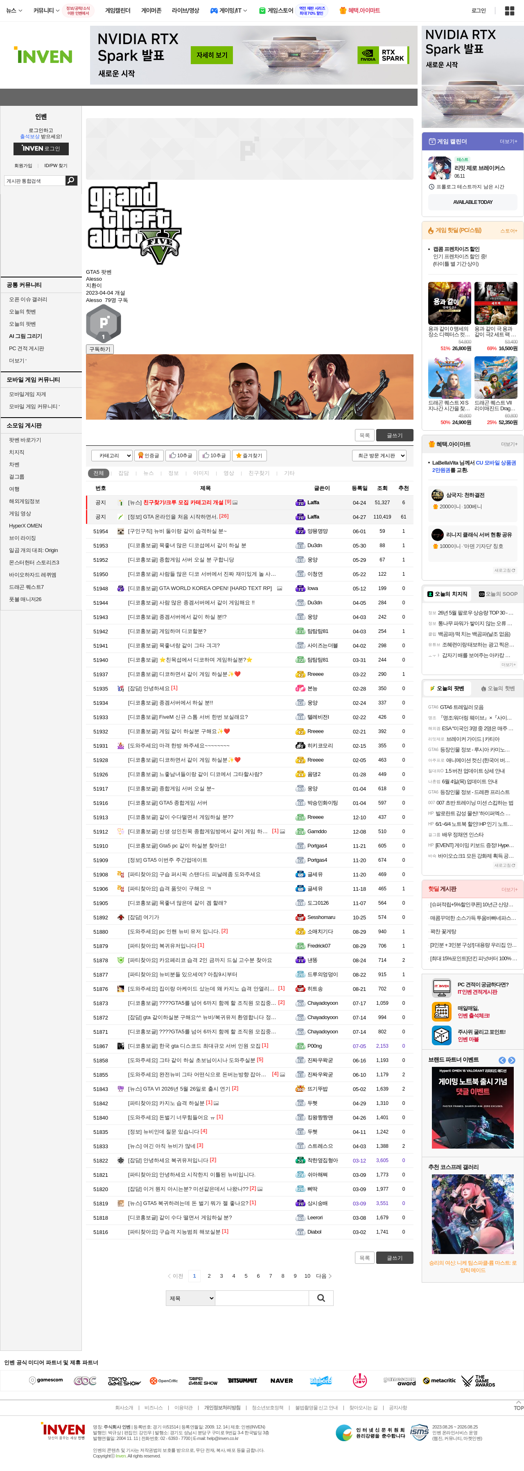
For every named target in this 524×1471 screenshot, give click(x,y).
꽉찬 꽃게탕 (443, 931)
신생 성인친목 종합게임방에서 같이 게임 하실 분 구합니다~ (214, 831)
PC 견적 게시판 (26, 348)
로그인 (479, 10)
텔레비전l (318, 717)
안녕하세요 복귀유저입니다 (168, 1160)
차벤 (14, 464)
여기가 (143, 917)
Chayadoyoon (322, 1003)
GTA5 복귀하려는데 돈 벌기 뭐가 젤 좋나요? (188, 1203)
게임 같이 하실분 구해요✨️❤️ (179, 731)
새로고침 (503, 570)
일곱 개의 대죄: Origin (33, 550)
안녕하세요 (149, 688)
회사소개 (124, 1408)
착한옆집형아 (322, 1160)
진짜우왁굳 (320, 1060)
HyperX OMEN (25, 525)
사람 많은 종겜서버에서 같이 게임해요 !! (191, 602)
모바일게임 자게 (27, 394)
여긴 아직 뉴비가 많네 (162, 1146)
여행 (14, 489)
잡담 (123, 473)
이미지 (201, 473)
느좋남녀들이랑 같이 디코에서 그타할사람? (195, 774)
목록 (364, 435)
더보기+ (508, 141)
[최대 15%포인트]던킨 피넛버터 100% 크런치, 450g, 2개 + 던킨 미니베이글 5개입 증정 (473, 958)
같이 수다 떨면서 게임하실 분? (180, 1217)
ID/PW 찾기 (56, 165)
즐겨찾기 (252, 455)
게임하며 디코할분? (167, 631)
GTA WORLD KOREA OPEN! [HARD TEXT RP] (200, 588)
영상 (229, 473)
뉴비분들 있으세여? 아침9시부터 (182, 974)
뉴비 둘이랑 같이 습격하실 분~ (177, 531)
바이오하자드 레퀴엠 (32, 574)
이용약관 (183, 1408)
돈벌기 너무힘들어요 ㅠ (171, 1117)
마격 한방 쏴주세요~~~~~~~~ (179, 745)
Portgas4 (317, 846)
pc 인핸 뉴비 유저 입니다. (174, 931)
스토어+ (508, 231)
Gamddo (317, 831)
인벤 (41, 116)
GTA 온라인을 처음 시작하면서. (173, 517)
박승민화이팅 (322, 803)
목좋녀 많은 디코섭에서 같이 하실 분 (187, 545)
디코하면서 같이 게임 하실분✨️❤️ (184, 674)
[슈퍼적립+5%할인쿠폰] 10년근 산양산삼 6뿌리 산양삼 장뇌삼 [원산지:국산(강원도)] (473, 904)
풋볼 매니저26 (25, 599)
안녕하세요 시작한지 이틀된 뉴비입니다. (191, 1174)
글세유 (315, 874)
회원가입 (23, 165)
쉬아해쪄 (317, 1174)
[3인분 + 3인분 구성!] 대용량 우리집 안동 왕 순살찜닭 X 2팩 (473, 945)
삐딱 (312, 1189)
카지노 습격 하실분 (166, 1103)
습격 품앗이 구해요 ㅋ (170, 888)
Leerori (315, 1217)
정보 (173, 473)
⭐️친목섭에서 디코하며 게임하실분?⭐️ (190, 660)
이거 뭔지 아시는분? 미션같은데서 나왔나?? (188, 1189)
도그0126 (318, 903)
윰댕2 (314, 774)
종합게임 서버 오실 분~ (171, 788)
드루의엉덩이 (322, 974)
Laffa (313, 502)
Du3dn (314, 545)
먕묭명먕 (317, 531)
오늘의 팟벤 (22, 323)
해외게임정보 (24, 501)
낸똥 (312, 960)
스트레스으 (320, 1146)
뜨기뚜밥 (317, 1089)
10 (307, 1276)
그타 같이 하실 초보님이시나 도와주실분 (191, 1060)
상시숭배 (317, 1203)
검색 (71, 181)
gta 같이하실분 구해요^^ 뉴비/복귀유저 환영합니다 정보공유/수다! (214, 1017)
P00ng (314, 1046)
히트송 (315, 989)
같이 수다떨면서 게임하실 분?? (180, 817)
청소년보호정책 (267, 1408)
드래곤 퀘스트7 (26, 587)
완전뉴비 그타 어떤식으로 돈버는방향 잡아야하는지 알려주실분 (219, 1074)
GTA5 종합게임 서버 (168, 803)
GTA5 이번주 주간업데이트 (168, 860)
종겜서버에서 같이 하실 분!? (177, 617)
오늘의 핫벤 (22, 311)
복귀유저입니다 (162, 946)
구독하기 (100, 349)
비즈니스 (154, 1408)
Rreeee (315, 674)
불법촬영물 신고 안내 (316, 1408)
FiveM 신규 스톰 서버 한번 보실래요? (188, 717)
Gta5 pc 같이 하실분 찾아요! (177, 846)
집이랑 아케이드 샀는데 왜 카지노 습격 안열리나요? (205, 989)
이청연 (315, 574)
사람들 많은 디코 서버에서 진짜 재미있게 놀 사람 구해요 (211, 574)
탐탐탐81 (317, 631)
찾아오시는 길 (363, 1408)
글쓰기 (395, 435)
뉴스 (148, 473)
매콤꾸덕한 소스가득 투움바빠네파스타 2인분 (473, 918)
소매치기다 (320, 931)
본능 (312, 688)
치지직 (17, 452)
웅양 (312, 560)
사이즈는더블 (322, 645)
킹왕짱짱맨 (320, 1117)
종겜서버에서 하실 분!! (170, 703)
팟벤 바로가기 (25, 440)
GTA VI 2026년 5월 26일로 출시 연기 (179, 1089)
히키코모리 (320, 745)
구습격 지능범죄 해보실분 (174, 1232)
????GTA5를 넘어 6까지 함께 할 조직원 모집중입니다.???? (214, 1003)
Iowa (312, 588)
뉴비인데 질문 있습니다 (163, 1132)
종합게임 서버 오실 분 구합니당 (181, 560)
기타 (289, 473)
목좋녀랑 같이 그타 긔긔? (174, 645)
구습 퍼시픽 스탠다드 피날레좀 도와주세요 (194, 874)
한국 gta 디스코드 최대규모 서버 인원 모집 (194, 1046)
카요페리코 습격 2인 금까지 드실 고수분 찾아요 (200, 960)
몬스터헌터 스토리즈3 (34, 562)
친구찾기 (259, 473)
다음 (321, 1276)
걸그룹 (17, 476)
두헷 (312, 1103)
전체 (98, 473)
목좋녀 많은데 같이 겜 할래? (177, 903)
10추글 (184, 455)
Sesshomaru (321, 917)
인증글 (152, 455)
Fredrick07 (318, 946)
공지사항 (398, 1408)
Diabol (314, 1232)
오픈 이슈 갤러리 (28, 299)
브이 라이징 (22, 538)
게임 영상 (20, 513)
